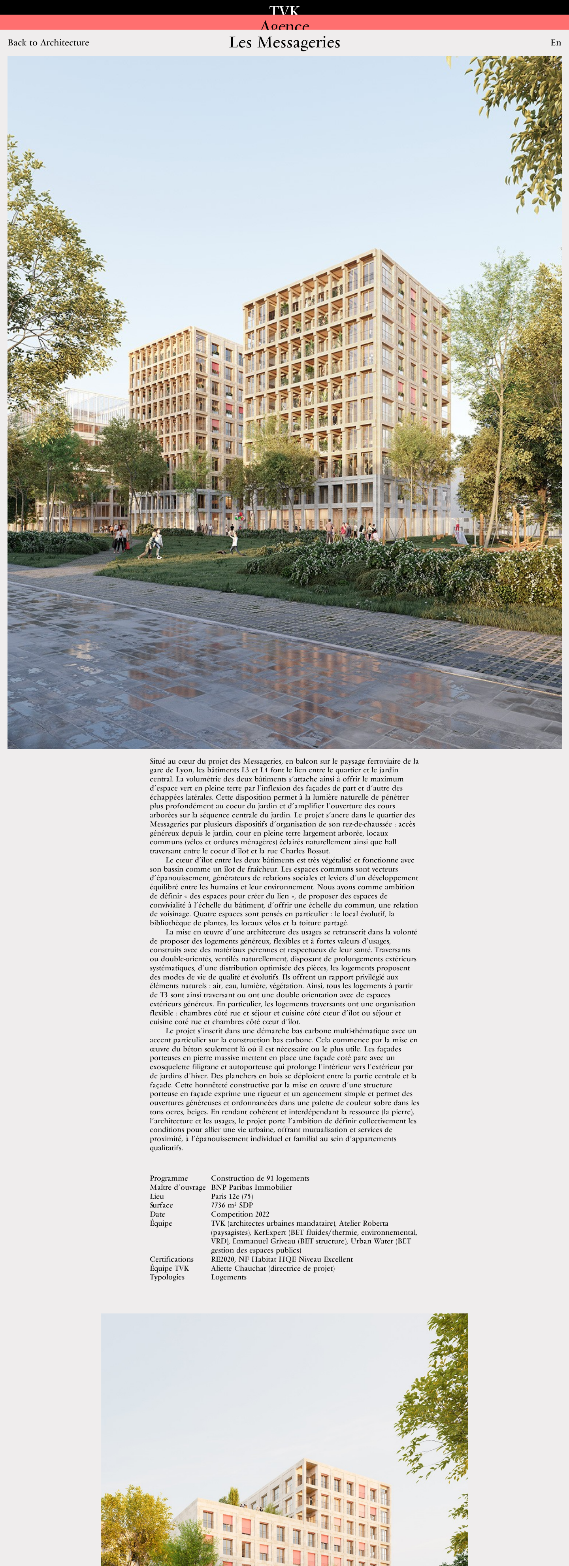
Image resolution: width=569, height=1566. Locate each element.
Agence (284, 26)
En (555, 42)
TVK (284, 11)
